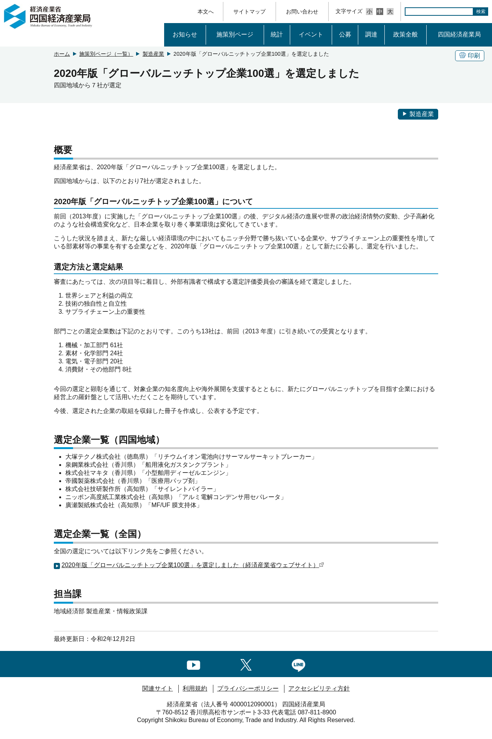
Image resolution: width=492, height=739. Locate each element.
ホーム (62, 54)
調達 (371, 34)
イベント (311, 34)
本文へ (206, 11)
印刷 (469, 55)
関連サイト (157, 688)
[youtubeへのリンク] (193, 663)
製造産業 (153, 54)
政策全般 (405, 34)
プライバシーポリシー (248, 688)
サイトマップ (249, 11)
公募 (345, 34)
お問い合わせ (302, 11)
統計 (277, 34)
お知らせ (185, 34)
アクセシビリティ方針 (319, 688)
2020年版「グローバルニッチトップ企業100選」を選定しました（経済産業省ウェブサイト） (193, 565)
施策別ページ (234, 34)
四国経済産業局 (459, 34)
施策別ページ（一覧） (106, 54)
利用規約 (195, 688)
